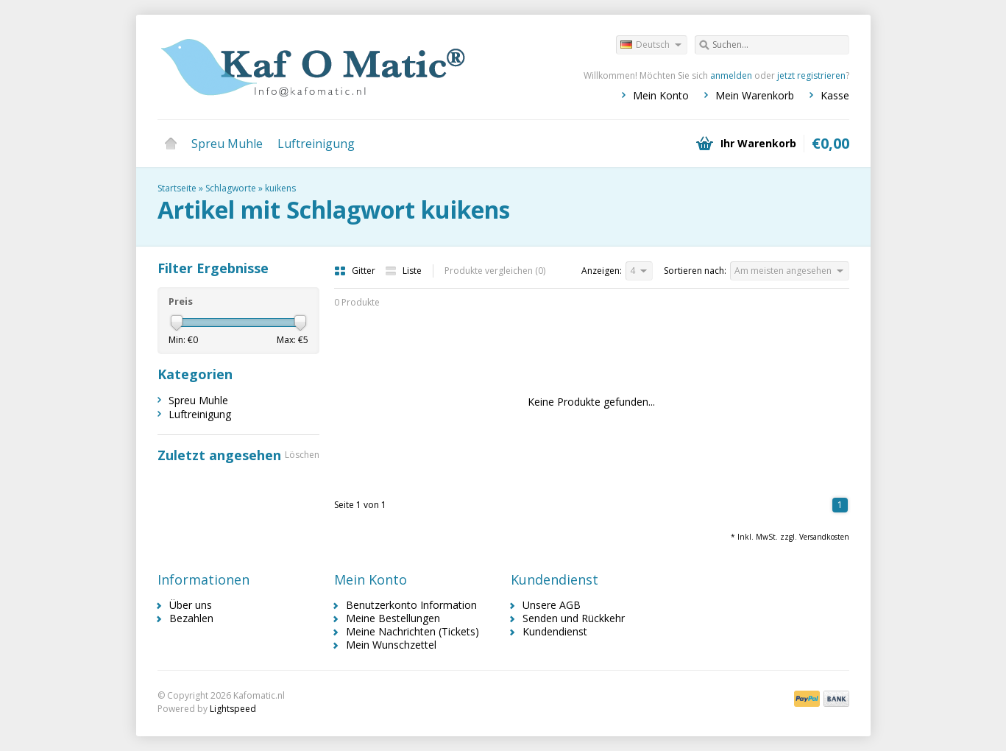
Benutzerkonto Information (411, 605)
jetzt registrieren (811, 75)
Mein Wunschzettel (391, 645)
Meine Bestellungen (393, 618)
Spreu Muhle (227, 143)
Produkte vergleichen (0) (494, 270)
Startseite (170, 143)
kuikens (280, 188)
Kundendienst (555, 631)
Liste (403, 270)
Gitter (356, 270)
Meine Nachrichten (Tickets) (412, 631)
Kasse (835, 95)
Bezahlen (191, 618)
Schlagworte (230, 188)
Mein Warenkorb (754, 95)
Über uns (190, 605)
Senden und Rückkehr (574, 618)
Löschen (302, 454)
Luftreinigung (316, 143)
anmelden (731, 75)
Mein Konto (661, 95)
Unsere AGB (552, 605)
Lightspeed (233, 708)
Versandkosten (824, 537)
